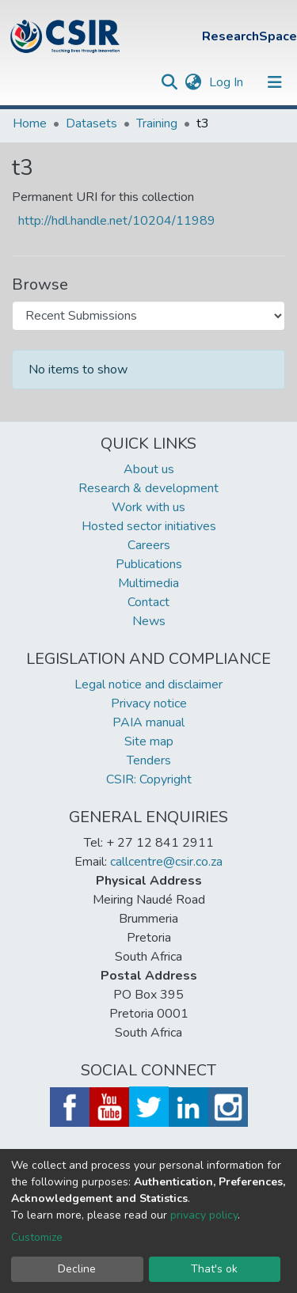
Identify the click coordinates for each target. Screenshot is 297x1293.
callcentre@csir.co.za (166, 861)
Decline (77, 1268)
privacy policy (204, 1215)
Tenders (149, 760)
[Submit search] (169, 82)
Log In (227, 82)
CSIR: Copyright (149, 779)
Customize (37, 1237)
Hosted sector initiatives (149, 526)
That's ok (214, 1268)
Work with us (148, 507)
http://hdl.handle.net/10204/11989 (116, 220)
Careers (149, 545)
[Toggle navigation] (275, 82)
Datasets (91, 123)
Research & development (148, 488)
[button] (193, 82)
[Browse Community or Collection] (148, 316)
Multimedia (148, 583)
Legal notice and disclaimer (148, 684)
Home (30, 123)
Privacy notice (149, 703)
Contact (148, 602)
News (149, 621)
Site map (148, 741)
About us (149, 469)
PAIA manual (148, 722)
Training (156, 123)
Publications (149, 564)
